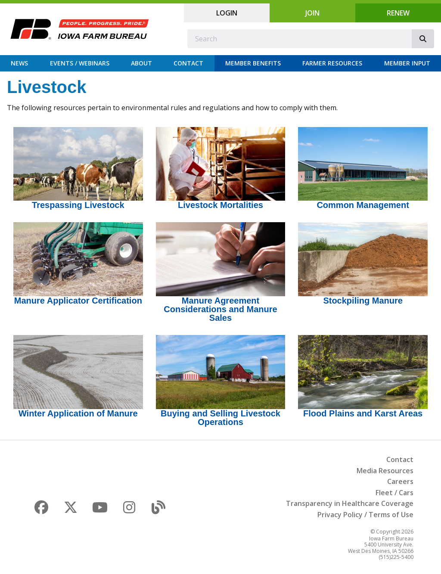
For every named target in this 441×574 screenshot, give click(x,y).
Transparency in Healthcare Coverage (349, 503)
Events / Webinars (79, 63)
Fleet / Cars (394, 492)
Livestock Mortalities (220, 205)
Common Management (363, 205)
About (141, 63)
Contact (188, 63)
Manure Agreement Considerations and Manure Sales (220, 309)
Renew (398, 13)
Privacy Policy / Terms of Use (365, 514)
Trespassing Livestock (78, 205)
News (19, 63)
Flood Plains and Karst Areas (362, 413)
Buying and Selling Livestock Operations (220, 418)
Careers (400, 481)
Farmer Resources (332, 63)
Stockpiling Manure (362, 300)
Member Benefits (253, 63)
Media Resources (385, 470)
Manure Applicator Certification (78, 300)
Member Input (407, 63)
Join (312, 13)
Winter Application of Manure (78, 413)
